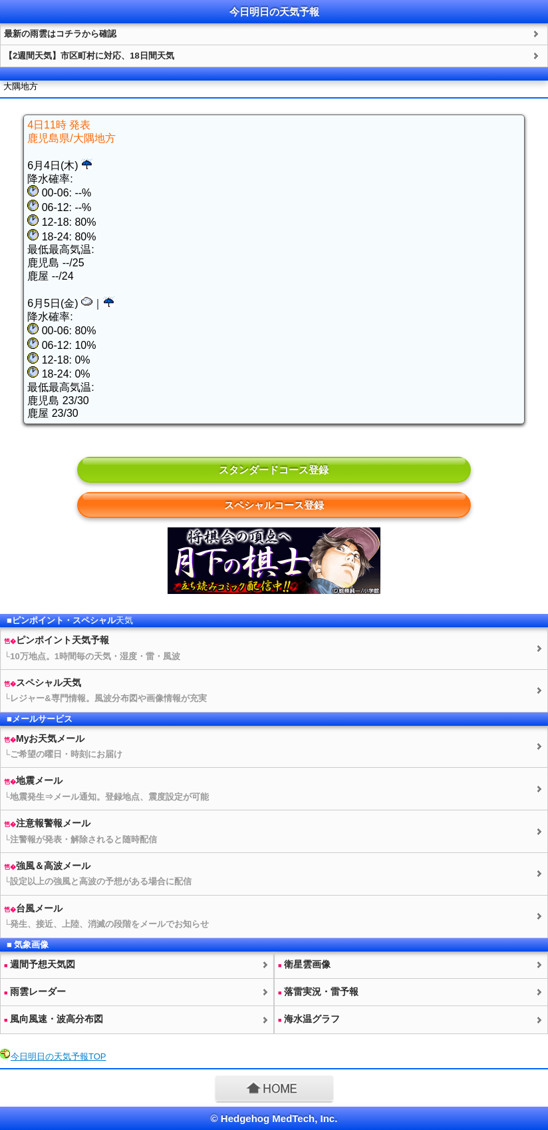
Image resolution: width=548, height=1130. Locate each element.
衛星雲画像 (304, 964)
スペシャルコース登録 (274, 505)
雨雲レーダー (35, 991)
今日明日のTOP (58, 1056)
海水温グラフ (309, 1018)
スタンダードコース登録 (274, 469)
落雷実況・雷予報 (318, 991)
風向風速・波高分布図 (53, 1018)
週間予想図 (39, 964)
